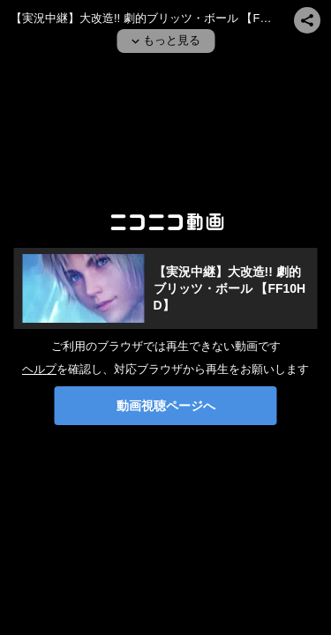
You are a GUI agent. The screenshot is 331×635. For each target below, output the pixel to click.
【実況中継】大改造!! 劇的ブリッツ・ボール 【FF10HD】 (159, 18)
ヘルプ (39, 369)
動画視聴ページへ (166, 406)
